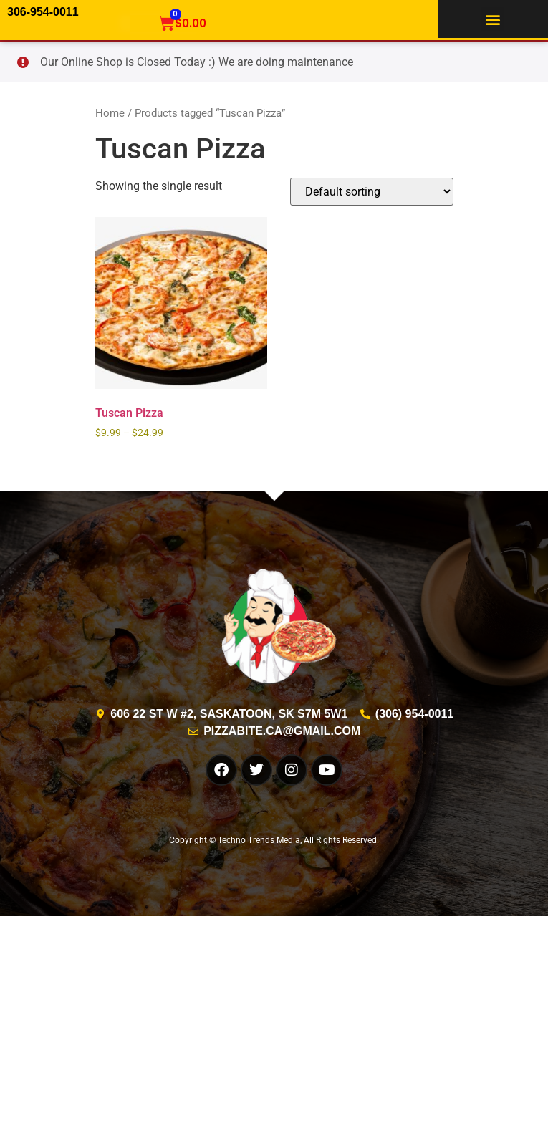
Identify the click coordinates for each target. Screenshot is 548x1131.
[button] (492, 19)
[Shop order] (371, 192)
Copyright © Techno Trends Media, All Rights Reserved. (274, 840)
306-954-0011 (43, 12)
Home (110, 113)
